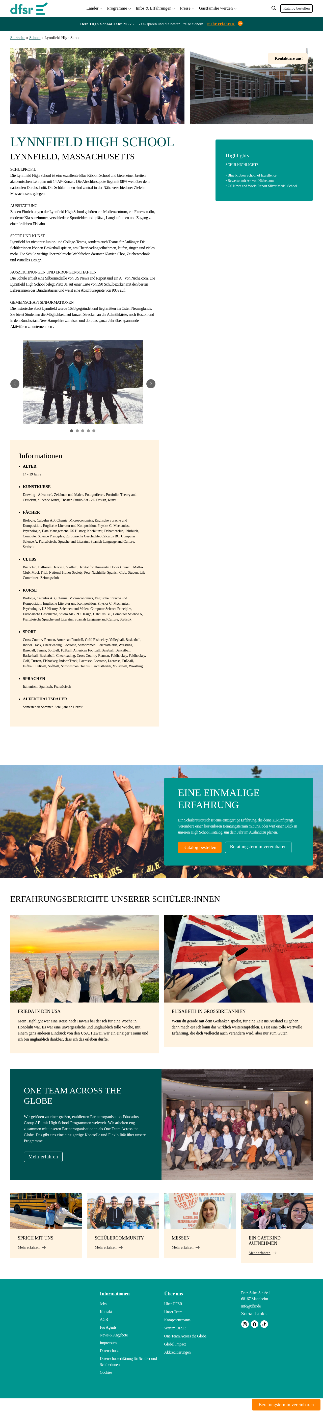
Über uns (173, 1308)
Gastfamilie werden (216, 7)
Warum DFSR (175, 1342)
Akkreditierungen (177, 1365)
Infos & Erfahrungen (154, 7)
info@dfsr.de (251, 1321)
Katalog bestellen (296, 8)
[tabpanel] (83, 382)
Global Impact (175, 1357)
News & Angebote (114, 1350)
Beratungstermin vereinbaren (216, 862)
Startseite (17, 37)
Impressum (108, 1357)
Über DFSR (173, 1318)
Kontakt (106, 1326)
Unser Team (173, 1326)
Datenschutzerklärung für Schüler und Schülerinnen (128, 1376)
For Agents (108, 1342)
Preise (185, 7)
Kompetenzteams (177, 1334)
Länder (92, 7)
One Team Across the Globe (185, 1350)
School (34, 37)
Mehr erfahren (47, 1171)
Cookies (106, 1387)
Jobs (103, 1318)
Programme (117, 7)
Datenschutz (109, 1365)
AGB (104, 1334)
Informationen (115, 1308)
